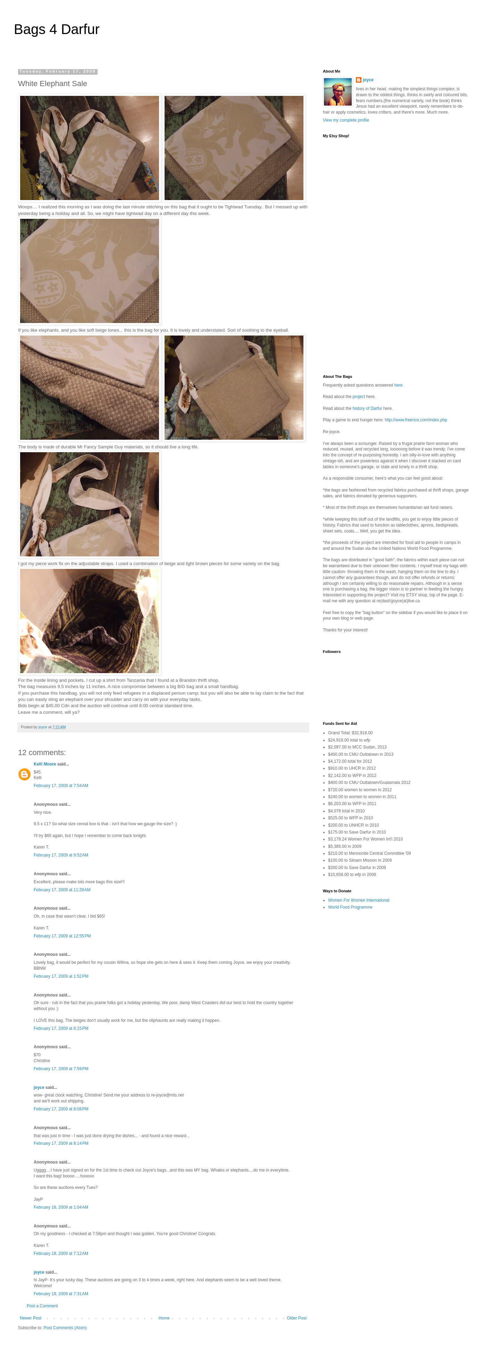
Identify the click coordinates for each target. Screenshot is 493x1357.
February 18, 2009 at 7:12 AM (61, 1253)
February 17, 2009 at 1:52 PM (61, 976)
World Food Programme (350, 907)
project (358, 396)
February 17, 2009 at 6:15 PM (61, 1028)
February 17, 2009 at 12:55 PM (62, 936)
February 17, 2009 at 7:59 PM (61, 1068)
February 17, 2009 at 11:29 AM (62, 889)
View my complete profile (346, 120)
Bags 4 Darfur (57, 29)
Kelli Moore (45, 764)
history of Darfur (367, 408)
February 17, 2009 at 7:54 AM (61, 785)
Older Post (297, 1318)
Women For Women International (358, 900)
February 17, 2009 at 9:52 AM (61, 855)
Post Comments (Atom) (65, 1327)
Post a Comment (42, 1306)
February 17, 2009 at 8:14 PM (61, 1143)
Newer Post (30, 1318)
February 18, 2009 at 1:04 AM (61, 1207)
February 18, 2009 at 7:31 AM (61, 1293)
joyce (39, 1087)
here (398, 385)
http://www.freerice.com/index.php (416, 419)
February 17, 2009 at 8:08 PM (61, 1109)
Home (164, 1318)
